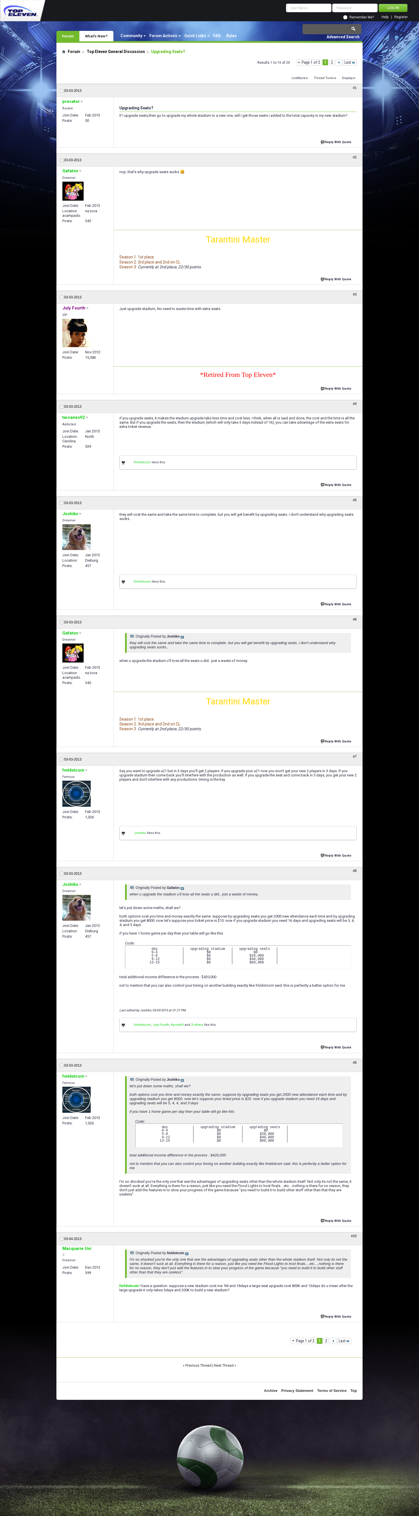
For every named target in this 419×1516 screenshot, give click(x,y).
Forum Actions (163, 35)
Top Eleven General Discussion (116, 51)
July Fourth (161, 1025)
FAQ (217, 35)
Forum (68, 36)
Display (347, 78)
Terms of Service (332, 1390)
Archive (271, 1390)
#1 (355, 88)
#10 (354, 1236)
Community (131, 35)
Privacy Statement (297, 1390)
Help (385, 17)
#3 (355, 294)
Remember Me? (362, 17)
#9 (355, 1063)
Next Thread (224, 1365)
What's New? (96, 36)
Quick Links (195, 35)
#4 (355, 404)
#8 (355, 871)
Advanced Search (343, 37)
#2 (355, 157)
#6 (355, 619)
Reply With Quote (336, 141)
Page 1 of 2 (311, 62)
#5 (355, 500)
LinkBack (298, 78)
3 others (197, 1025)
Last (349, 62)
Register (401, 17)
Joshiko (140, 833)
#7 (355, 757)
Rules (231, 35)
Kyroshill (177, 1025)
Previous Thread (198, 1365)
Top (353, 1390)
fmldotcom (142, 462)
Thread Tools (324, 78)
